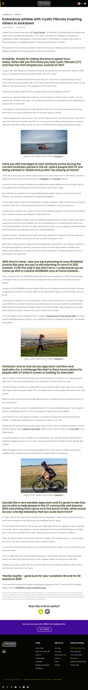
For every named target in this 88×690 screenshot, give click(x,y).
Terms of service (48, 679)
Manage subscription (43, 665)
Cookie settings (59, 679)
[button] (85, 3)
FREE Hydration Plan (77, 648)
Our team (58, 651)
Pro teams (73, 658)
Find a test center (76, 655)
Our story (58, 648)
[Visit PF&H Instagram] (4, 687)
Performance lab (60, 655)
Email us (38, 655)
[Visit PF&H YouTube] (17, 687)
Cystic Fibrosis (39, 32)
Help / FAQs (40, 648)
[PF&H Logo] (44, 3)
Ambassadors (40, 658)
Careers (57, 658)
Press (57, 662)
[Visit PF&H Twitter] (8, 687)
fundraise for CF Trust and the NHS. (61, 316)
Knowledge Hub (7, 14)
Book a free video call (43, 651)
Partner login (74, 665)
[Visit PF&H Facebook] (12, 687)
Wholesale (39, 668)
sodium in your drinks (31, 429)
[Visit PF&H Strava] (21, 687)
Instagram (58, 156)
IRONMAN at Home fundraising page (30, 588)
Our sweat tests (75, 651)
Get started (45, 629)
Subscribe (39, 662)
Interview (19, 14)
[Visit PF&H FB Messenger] (25, 687)
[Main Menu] (3, 3)
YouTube (56, 179)
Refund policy (28, 679)
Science (57, 665)
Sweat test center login (78, 662)
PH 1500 (74, 429)
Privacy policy (37, 679)
